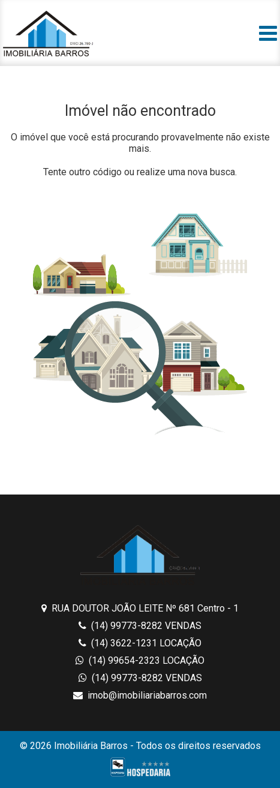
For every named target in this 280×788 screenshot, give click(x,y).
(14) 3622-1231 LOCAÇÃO (140, 643)
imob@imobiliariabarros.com (140, 695)
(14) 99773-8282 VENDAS (140, 625)
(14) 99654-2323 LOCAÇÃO (140, 660)
